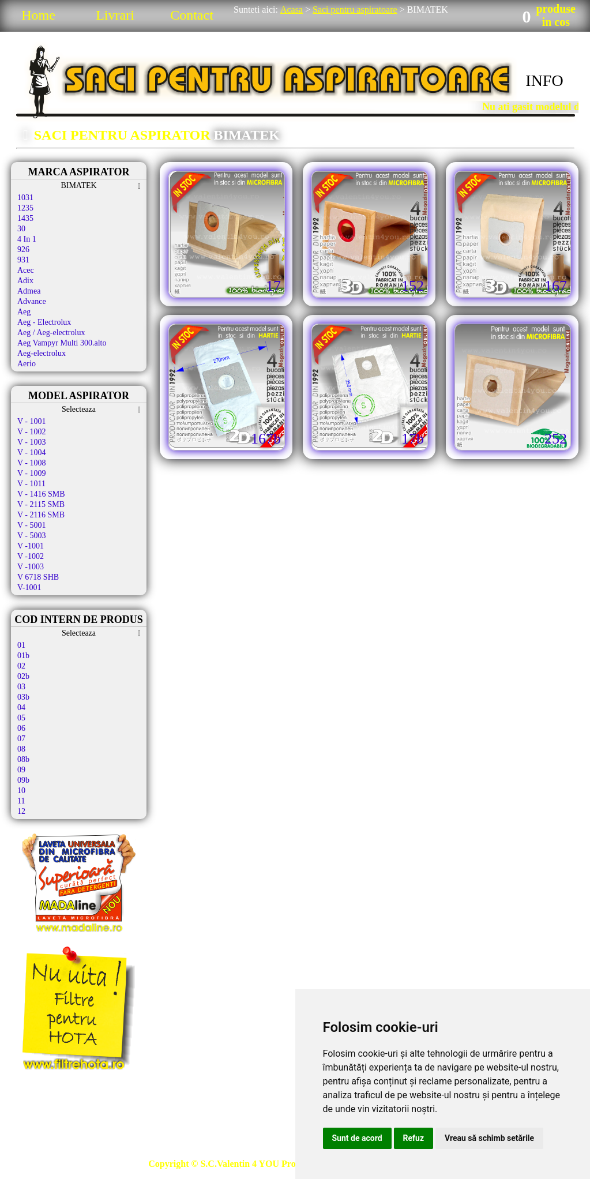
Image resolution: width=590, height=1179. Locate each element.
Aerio (26, 363)
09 (21, 769)
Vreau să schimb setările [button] (489, 1138)
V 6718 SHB (38, 577)
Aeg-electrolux (41, 353)
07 (21, 738)
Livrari (115, 14)
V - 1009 (31, 473)
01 (21, 645)
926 (23, 249)
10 (21, 790)
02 (21, 666)
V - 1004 (31, 452)
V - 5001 (31, 525)
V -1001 (30, 546)
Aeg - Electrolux (44, 322)
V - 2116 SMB (41, 514)
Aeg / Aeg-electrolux (51, 332)
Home (38, 14)
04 (21, 707)
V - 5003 (31, 535)
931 (23, 260)
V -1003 (30, 566)
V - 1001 (31, 421)
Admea (28, 291)
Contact (191, 14)
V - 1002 (31, 431)
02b (23, 676)
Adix (25, 280)
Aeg (24, 311)
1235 (25, 208)
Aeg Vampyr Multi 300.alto (62, 343)
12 (21, 811)
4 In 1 (26, 239)
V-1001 (29, 587)
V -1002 (30, 556)
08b (23, 759)
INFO (544, 80)
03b (23, 697)
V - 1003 (31, 442)
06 (21, 728)
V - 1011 (31, 483)
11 (21, 801)
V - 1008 (31, 463)
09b (23, 780)
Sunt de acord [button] (357, 1138)
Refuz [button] (413, 1138)
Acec (25, 270)
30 (21, 228)
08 (21, 749)
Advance (31, 301)
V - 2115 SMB (41, 504)
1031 (25, 197)
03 (21, 686)
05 (21, 718)
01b (23, 655)
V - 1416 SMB (41, 494)
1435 (25, 218)
